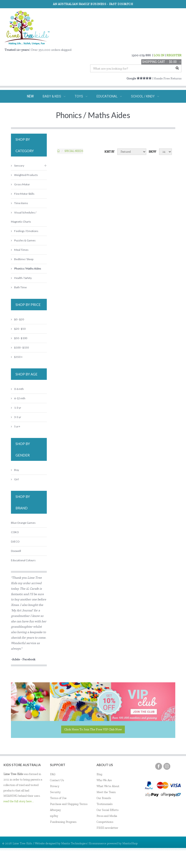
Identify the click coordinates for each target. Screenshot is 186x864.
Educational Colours (23, 560)
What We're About (108, 786)
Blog (99, 774)
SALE (132, 109)
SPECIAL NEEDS (64, 109)
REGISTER (173, 55)
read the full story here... (18, 801)
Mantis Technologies (74, 843)
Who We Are (104, 780)
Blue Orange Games (23, 522)
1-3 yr (16, 407)
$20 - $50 (18, 328)
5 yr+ (15, 426)
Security (55, 792)
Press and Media (107, 816)
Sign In (174, 857)
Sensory (17, 165)
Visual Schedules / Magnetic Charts (23, 217)
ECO (114, 109)
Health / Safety (21, 278)
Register (157, 857)
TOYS (81, 96)
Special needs (73, 151)
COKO (15, 532)
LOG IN (159, 55)
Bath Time (19, 287)
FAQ (52, 774)
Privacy (54, 786)
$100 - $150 (20, 347)
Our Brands (104, 798)
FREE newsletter (107, 827)
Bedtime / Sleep (22, 259)
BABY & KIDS (54, 96)
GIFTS (93, 109)
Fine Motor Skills (22, 193)
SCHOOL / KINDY (145, 96)
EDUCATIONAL (109, 96)
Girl (15, 479)
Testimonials (105, 804)
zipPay (54, 816)
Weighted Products (24, 175)
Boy (15, 470)
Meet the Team (106, 792)
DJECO (15, 541)
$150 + (17, 357)
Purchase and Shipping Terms (68, 804)
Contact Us (57, 780)
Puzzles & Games (23, 240)
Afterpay (55, 810)
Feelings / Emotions (24, 231)
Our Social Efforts (107, 810)
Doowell (16, 551)
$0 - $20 (17, 319)
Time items (19, 203)
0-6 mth (17, 389)
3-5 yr (16, 417)
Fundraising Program (63, 822)
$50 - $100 (19, 338)
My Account (138, 857)
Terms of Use (58, 798)
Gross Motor (20, 184)
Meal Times (20, 249)
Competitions (105, 822)
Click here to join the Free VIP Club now (93, 729)
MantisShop (130, 843)
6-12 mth (18, 398)
